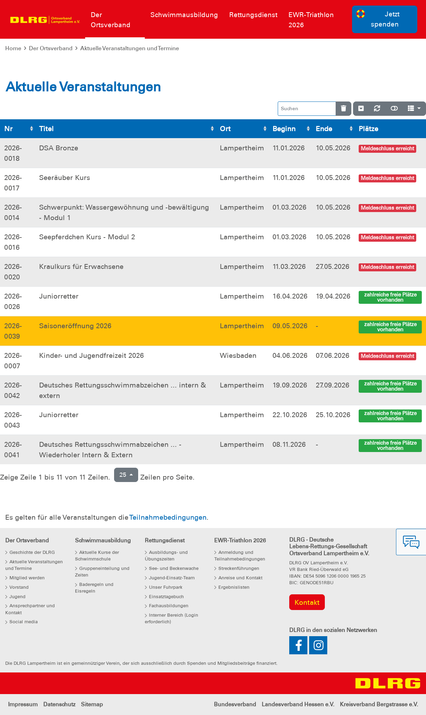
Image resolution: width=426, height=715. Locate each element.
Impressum (23, 704)
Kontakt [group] (307, 602)
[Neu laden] (377, 108)
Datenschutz (59, 704)
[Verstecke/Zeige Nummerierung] (361, 108)
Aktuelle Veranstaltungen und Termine (129, 48)
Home (13, 48)
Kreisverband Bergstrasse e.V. (379, 704)
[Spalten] (414, 108)
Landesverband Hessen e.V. (298, 704)
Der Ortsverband (51, 48)
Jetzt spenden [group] (377, 18)
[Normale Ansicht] (394, 108)
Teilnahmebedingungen (168, 517)
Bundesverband (235, 704)
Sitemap (92, 704)
